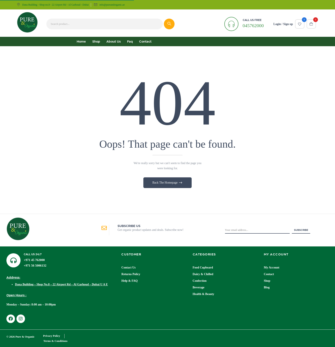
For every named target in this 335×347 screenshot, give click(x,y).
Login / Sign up (283, 24)
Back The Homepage (165, 182)
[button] (311, 24)
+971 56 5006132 (35, 265)
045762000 (253, 25)
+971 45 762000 (34, 260)
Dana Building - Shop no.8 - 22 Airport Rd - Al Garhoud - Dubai (53, 4)
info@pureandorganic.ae (112, 4)
